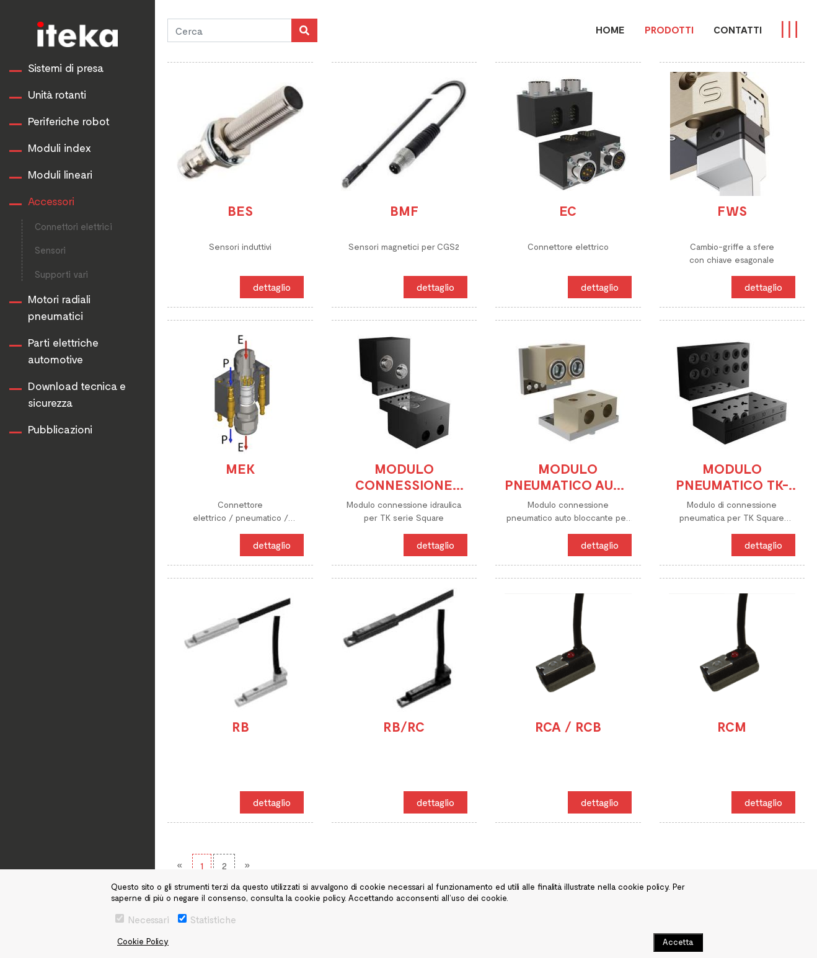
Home (610, 29)
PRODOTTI (669, 29)
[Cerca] (229, 30)
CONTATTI (737, 29)
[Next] (247, 865)
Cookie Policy (143, 941)
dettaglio (272, 287)
